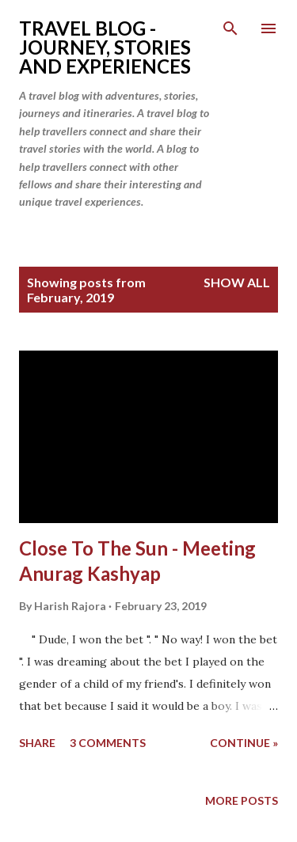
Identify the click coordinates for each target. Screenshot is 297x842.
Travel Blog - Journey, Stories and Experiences (105, 47)
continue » (244, 742)
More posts (241, 800)
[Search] (230, 28)
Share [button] (37, 742)
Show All (237, 282)
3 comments (108, 742)
